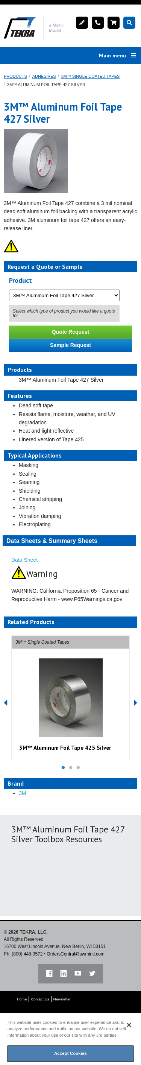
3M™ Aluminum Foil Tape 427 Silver (46, 84)
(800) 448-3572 (27, 954)
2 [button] (71, 768)
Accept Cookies (70, 1053)
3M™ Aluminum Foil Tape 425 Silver (65, 747)
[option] (70, 697)
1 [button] (63, 768)
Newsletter (62, 999)
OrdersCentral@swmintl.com (76, 954)
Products (15, 76)
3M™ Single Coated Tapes (90, 76)
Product (20, 280)
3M (22, 793)
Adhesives (44, 76)
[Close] (129, 1025)
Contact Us (40, 999)
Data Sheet (24, 560)
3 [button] (78, 768)
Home (22, 999)
